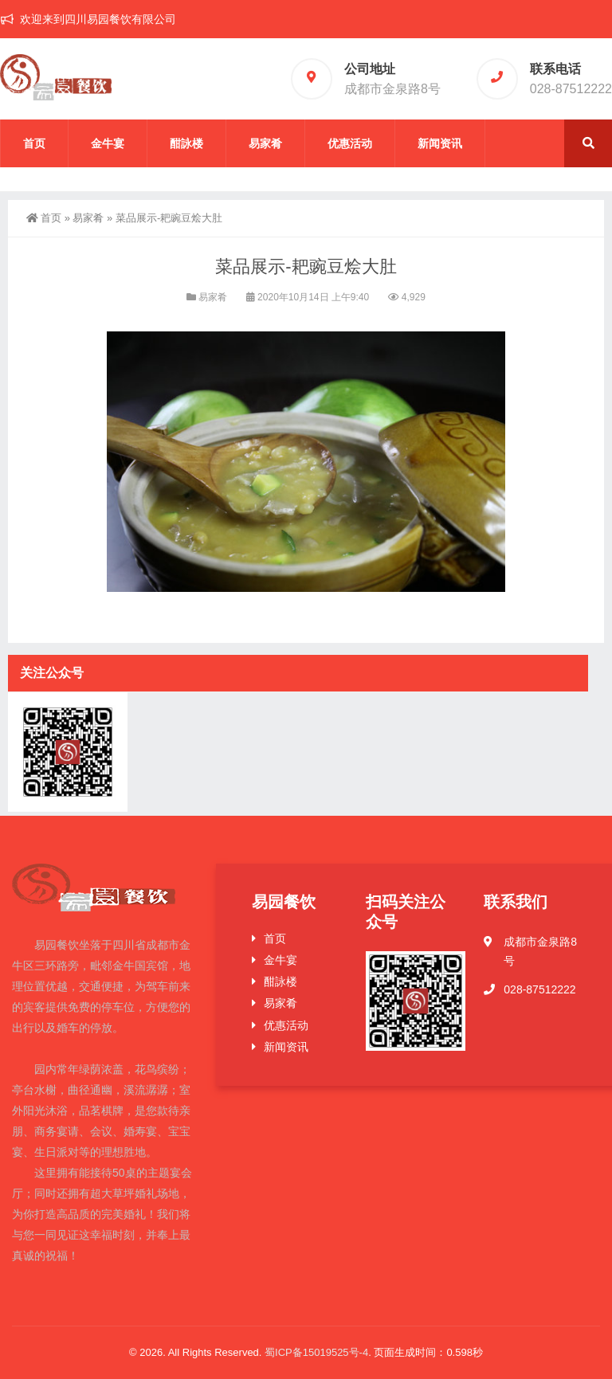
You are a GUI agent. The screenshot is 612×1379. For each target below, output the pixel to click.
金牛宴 (107, 143)
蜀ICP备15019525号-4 (316, 1352)
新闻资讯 (440, 143)
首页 (34, 143)
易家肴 (265, 143)
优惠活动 (350, 143)
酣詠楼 (186, 143)
